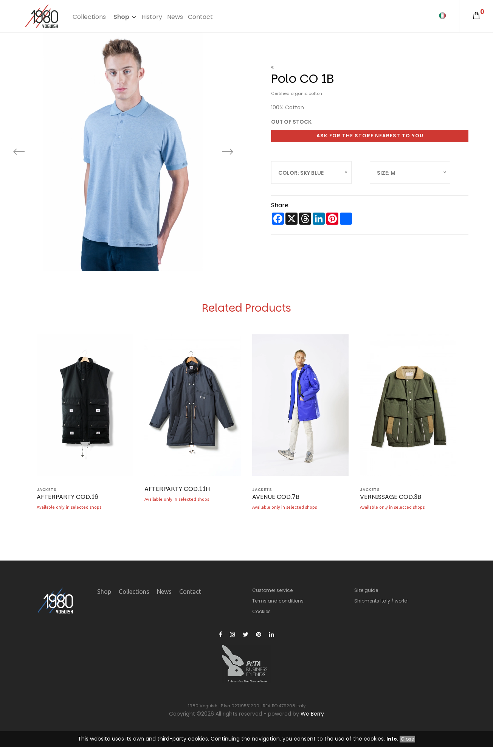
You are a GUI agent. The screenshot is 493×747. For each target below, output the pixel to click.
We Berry (312, 713)
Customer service (272, 590)
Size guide (366, 590)
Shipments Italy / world (381, 601)
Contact (200, 16)
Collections (89, 16)
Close (407, 739)
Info (391, 739)
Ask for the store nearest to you (369, 135)
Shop (121, 16)
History (151, 16)
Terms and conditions (278, 601)
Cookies (261, 611)
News (175, 16)
